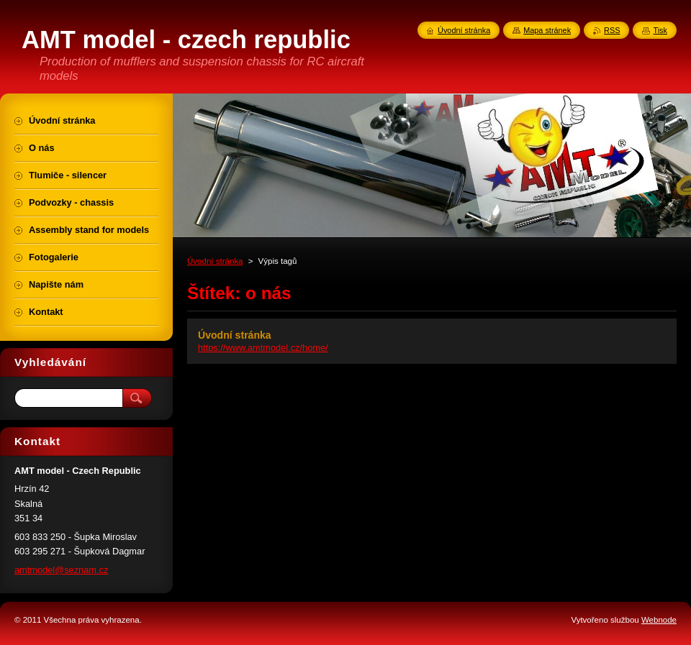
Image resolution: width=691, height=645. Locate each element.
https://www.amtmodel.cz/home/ (263, 347)
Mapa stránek (547, 30)
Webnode (659, 620)
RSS (612, 30)
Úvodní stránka (215, 261)
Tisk (660, 30)
